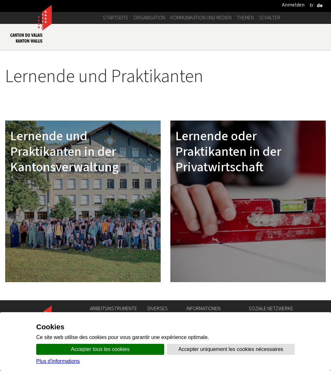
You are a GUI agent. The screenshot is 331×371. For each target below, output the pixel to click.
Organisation (149, 17)
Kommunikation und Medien (200, 17)
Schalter (269, 17)
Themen (245, 17)
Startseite (115, 17)
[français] (311, 5)
